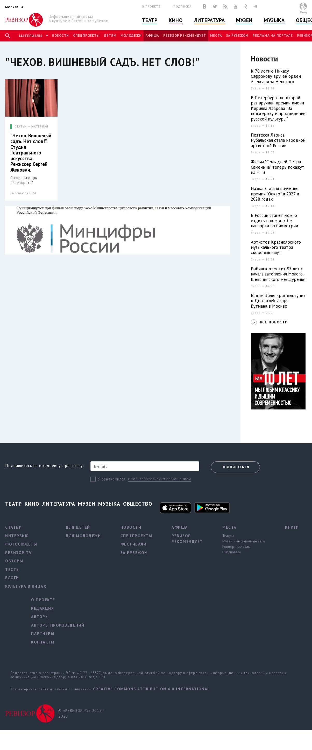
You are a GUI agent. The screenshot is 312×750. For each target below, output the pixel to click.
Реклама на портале (273, 35)
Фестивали (133, 544)
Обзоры (14, 560)
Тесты (12, 569)
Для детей (78, 527)
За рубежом (237, 35)
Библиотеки (231, 552)
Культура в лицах (25, 586)
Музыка (274, 20)
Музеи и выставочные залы (244, 541)
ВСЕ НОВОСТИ (274, 322)
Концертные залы (236, 546)
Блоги (12, 577)
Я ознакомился (111, 479)
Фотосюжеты (21, 544)
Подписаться (235, 467)
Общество (137, 503)
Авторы (40, 616)
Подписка (182, 6)
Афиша (152, 35)
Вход (303, 12)
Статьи (13, 527)
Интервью (17, 535)
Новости (60, 35)
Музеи (244, 20)
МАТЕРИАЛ (39, 126)
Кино (175, 20)
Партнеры (42, 633)
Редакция (42, 608)
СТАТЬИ (21, 126)
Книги (292, 527)
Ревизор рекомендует (184, 35)
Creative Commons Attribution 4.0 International (151, 689)
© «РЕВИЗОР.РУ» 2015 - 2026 (81, 713)
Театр (149, 20)
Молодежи (130, 35)
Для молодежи (83, 535)
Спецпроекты (86, 35)
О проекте (151, 6)
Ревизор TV (18, 552)
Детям (110, 35)
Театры (228, 535)
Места (216, 35)
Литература (209, 20)
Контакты (42, 642)
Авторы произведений (57, 625)
